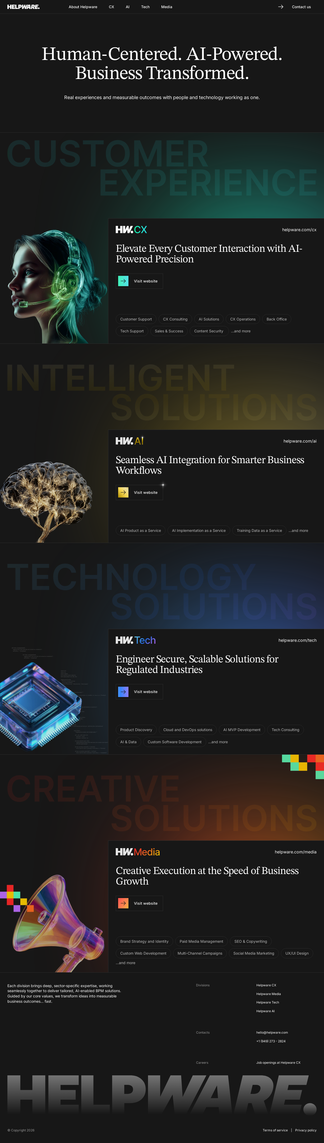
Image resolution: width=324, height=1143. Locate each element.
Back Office (277, 319)
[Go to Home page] (30, 6)
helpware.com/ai (300, 441)
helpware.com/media (296, 851)
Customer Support (136, 319)
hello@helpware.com (272, 1032)
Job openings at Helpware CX (278, 1063)
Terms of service (275, 1130)
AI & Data (128, 742)
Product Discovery (136, 729)
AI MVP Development (242, 729)
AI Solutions (209, 319)
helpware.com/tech (298, 640)
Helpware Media (268, 994)
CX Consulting (175, 319)
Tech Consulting (285, 729)
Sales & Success (169, 331)
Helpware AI (265, 1011)
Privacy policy (306, 1130)
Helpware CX (266, 985)
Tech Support (132, 331)
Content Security (209, 331)
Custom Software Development (175, 742)
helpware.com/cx (299, 229)
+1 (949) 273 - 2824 (271, 1041)
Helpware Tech (267, 1002)
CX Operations (243, 319)
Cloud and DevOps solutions (187, 729)
